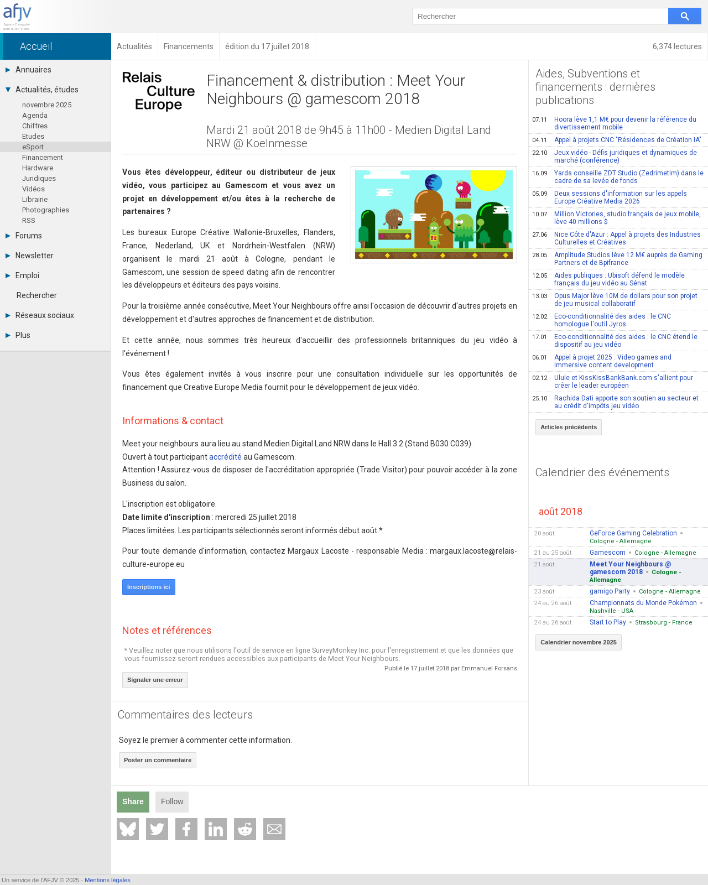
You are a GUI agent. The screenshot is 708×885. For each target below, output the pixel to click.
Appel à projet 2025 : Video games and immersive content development (601, 361)
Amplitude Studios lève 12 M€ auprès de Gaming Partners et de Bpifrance (617, 259)
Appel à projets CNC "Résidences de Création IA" (616, 140)
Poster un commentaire (157, 760)
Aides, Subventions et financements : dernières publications (595, 87)
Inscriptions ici (148, 587)
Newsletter (30, 255)
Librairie (35, 199)
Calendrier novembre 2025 (578, 642)
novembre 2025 (46, 105)
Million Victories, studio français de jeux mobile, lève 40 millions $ (616, 218)
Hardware (37, 168)
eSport (33, 147)
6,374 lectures (677, 46)
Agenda (35, 115)
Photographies (45, 210)
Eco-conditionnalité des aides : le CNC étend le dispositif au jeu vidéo (614, 340)
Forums (24, 235)
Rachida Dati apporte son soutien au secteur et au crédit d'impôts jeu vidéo (615, 402)
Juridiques (39, 178)
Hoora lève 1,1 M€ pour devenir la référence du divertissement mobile (614, 123)
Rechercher (37, 295)
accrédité (225, 456)
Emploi (22, 275)
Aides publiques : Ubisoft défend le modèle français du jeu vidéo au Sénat (608, 279)
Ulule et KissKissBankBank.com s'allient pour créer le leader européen (612, 381)
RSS (28, 220)
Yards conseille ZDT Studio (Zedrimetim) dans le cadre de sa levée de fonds (618, 177)
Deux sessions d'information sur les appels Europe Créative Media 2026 (609, 197)
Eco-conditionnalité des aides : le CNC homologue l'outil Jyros (601, 320)
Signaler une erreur (155, 679)
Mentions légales (108, 880)
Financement (42, 157)
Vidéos (33, 189)
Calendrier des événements (602, 472)
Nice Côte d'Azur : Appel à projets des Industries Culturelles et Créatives (616, 238)
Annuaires (28, 69)
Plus (18, 335)
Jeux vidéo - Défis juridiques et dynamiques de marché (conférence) (614, 156)
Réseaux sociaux (40, 315)
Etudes (33, 136)
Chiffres (35, 126)
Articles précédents (568, 427)
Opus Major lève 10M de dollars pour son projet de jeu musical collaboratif (614, 300)
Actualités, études (42, 89)
